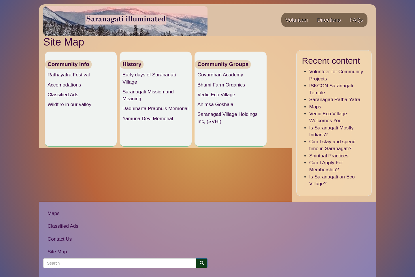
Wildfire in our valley (69, 104)
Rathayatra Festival (69, 75)
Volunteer (297, 20)
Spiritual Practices (328, 156)
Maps (315, 107)
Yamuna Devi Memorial (147, 118)
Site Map (57, 252)
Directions (329, 20)
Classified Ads (63, 94)
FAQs (356, 20)
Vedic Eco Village (216, 94)
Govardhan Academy (220, 75)
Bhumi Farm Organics (221, 85)
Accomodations (64, 85)
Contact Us (60, 239)
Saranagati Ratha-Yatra (334, 99)
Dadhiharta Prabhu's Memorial (155, 108)
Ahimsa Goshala (215, 104)
